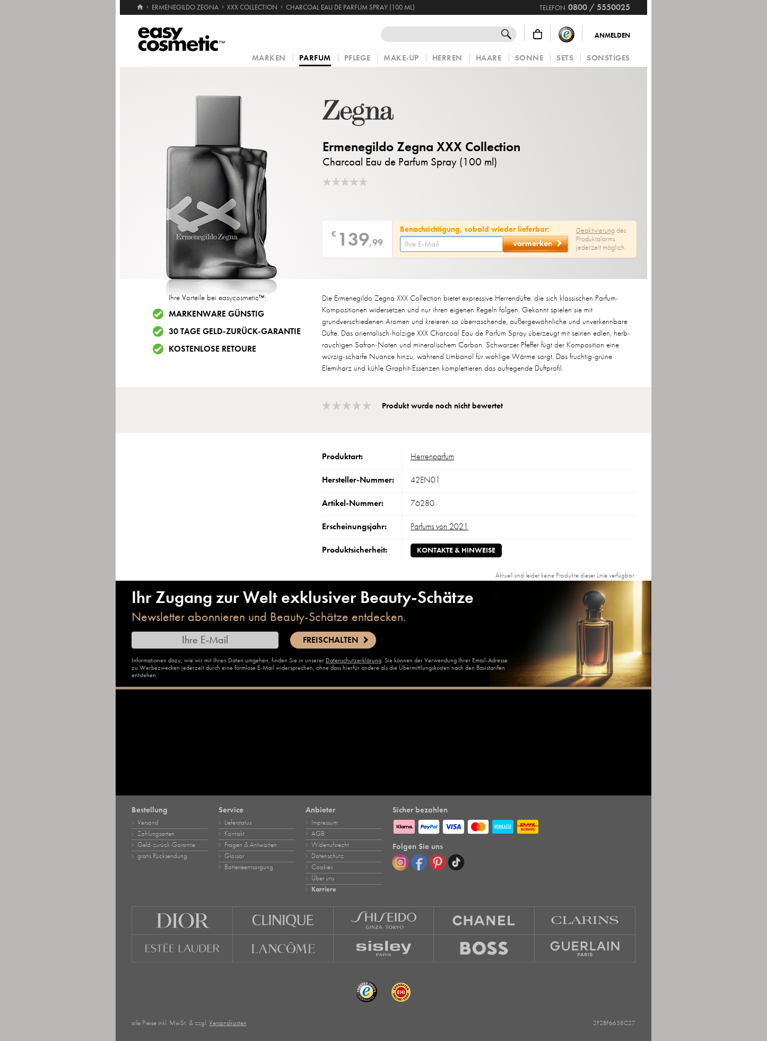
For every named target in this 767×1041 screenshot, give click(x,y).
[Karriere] (383, 742)
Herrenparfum (432, 456)
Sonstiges (608, 58)
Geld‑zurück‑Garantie (166, 845)
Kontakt (234, 833)
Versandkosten (228, 1023)
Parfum (315, 58)
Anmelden (612, 35)
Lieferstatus (237, 822)
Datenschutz (327, 856)
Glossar (234, 856)
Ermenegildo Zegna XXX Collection (421, 146)
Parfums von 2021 (439, 526)
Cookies (322, 867)
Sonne (529, 58)
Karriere (323, 889)
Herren (447, 58)
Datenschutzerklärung (353, 660)
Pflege (357, 58)
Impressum (324, 822)
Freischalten (330, 640)
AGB (318, 833)
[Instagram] (400, 862)
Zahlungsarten (156, 833)
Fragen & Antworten (250, 845)
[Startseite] (140, 2)
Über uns (322, 878)
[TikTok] (456, 862)
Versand (148, 822)
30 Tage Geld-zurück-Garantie (235, 331)
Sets (564, 58)
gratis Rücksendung (162, 856)
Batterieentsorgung (248, 867)
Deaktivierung (595, 230)
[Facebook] (419, 862)
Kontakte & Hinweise (456, 550)
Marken (269, 58)
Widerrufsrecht (330, 845)
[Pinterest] (438, 862)
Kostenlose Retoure (212, 349)
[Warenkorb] (538, 34)
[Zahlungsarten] (514, 825)
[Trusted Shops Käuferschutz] (566, 34)
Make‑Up (401, 58)
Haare (489, 58)
